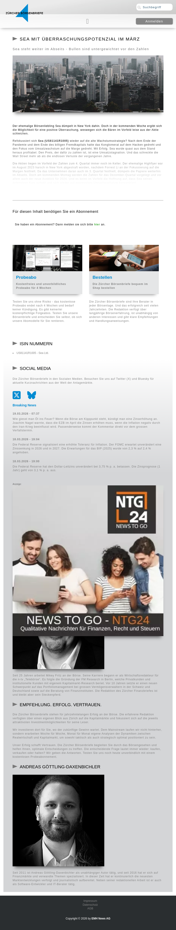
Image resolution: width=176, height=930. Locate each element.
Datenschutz (90, 904)
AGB (90, 908)
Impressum (90, 901)
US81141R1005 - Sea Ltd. (32, 353)
